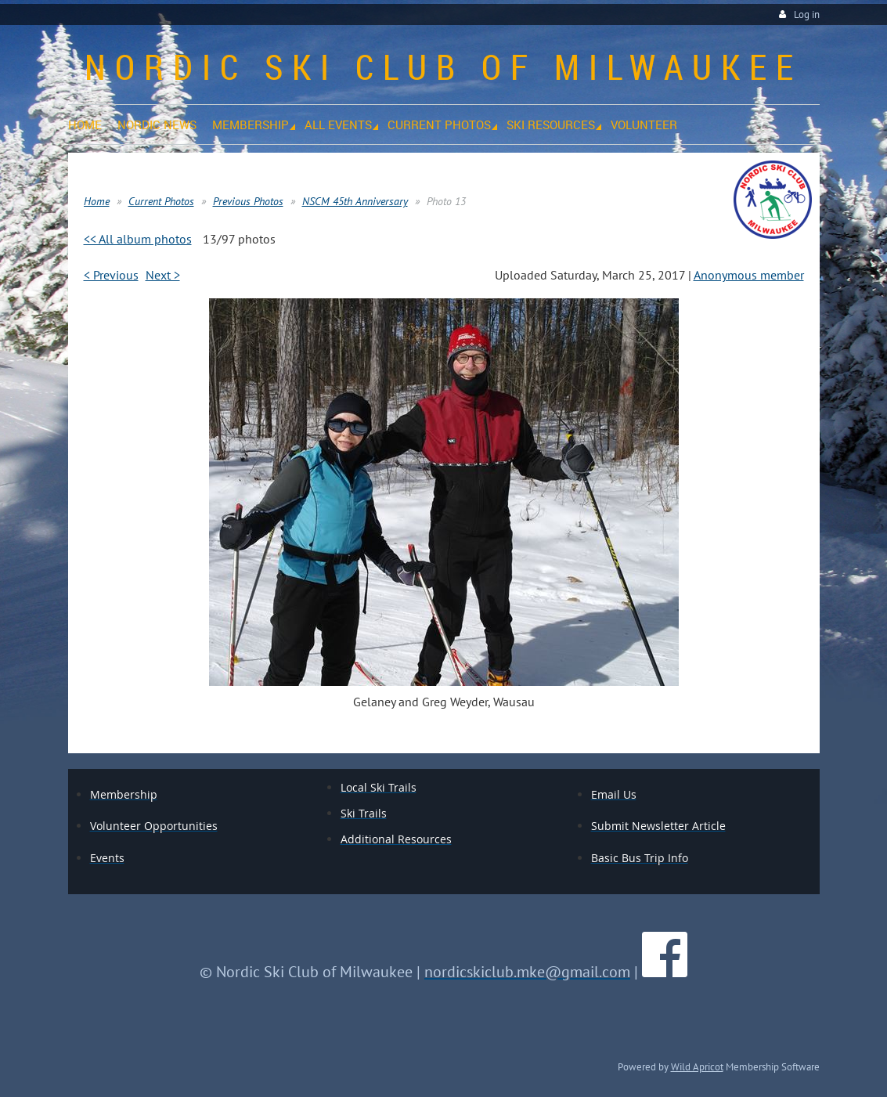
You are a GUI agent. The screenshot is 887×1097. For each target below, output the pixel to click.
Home (97, 201)
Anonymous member (749, 275)
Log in (807, 14)
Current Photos (161, 201)
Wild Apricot (697, 1066)
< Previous (111, 275)
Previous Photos (248, 201)
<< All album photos (138, 239)
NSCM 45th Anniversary (355, 201)
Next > (163, 275)
